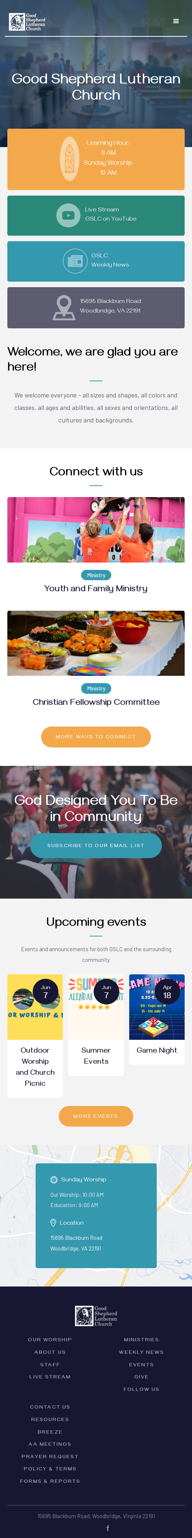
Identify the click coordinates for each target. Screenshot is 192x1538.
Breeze (50, 1433)
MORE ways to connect (96, 738)
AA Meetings (50, 1445)
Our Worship (50, 1341)
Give (141, 1378)
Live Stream (50, 1378)
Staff (50, 1366)
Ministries (142, 1341)
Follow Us (142, 1390)
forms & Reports (50, 1482)
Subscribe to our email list (96, 846)
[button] (176, 21)
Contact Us (50, 1408)
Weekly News (141, 1353)
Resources (50, 1420)
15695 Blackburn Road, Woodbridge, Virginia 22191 (96, 1516)
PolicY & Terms (50, 1470)
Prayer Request (50, 1458)
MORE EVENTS (95, 1117)
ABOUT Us (50, 1353)
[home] (25, 17)
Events (141, 1366)
